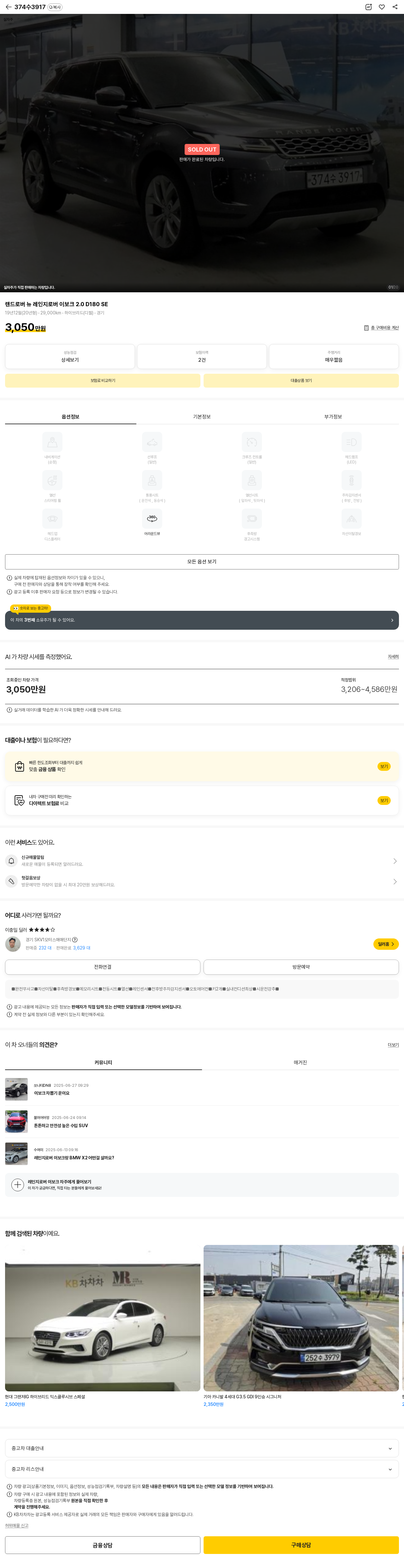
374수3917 (38, 7)
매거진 (300, 1063)
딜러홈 (383, 944)
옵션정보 (71, 417)
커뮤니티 (103, 1063)
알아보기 (202, 766)
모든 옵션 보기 (202, 562)
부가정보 (333, 417)
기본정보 (202, 417)
